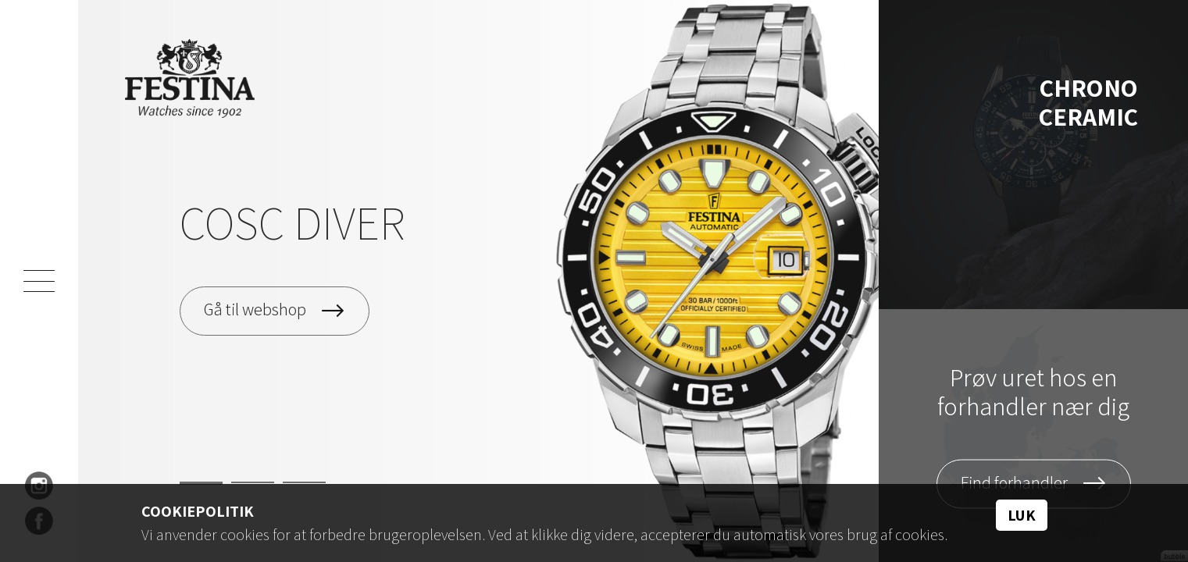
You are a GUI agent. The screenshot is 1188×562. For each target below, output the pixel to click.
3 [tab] (304, 482)
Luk (1022, 515)
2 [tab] (252, 482)
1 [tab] (201, 483)
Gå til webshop (255, 309)
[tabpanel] (478, 281)
